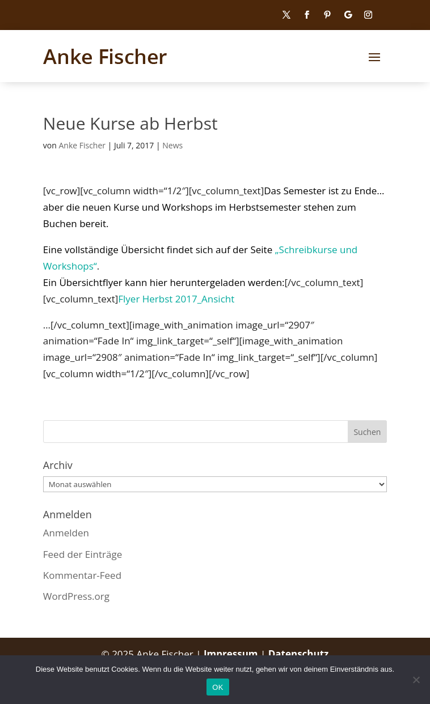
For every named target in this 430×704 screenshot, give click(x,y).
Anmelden (66, 532)
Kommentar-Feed (82, 575)
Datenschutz (298, 653)
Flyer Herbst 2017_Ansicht (176, 298)
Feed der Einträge (82, 554)
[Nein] (415, 679)
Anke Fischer (82, 145)
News (172, 145)
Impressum (232, 653)
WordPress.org (76, 596)
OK (217, 687)
